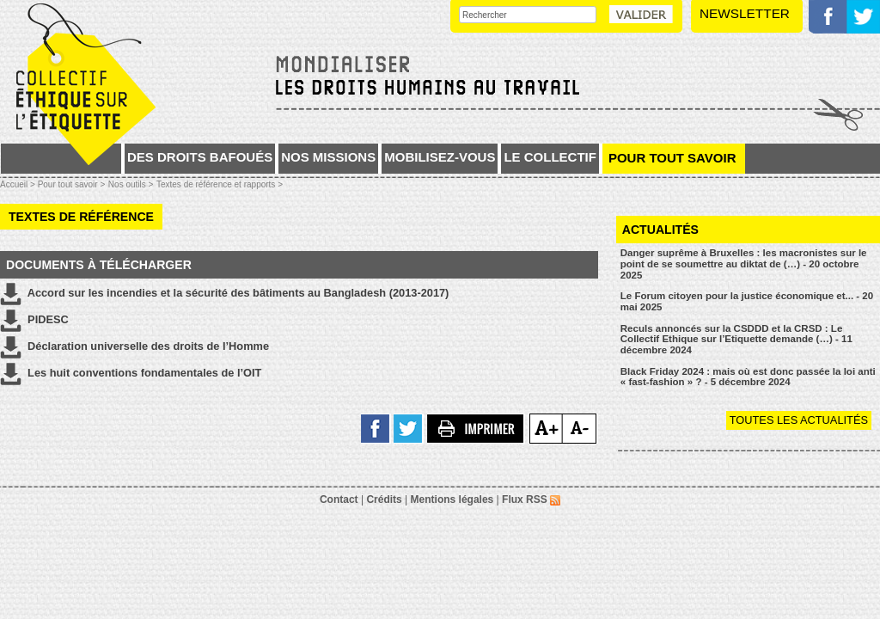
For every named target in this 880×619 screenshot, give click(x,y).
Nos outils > (131, 184)
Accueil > (19, 184)
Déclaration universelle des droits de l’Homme (134, 347)
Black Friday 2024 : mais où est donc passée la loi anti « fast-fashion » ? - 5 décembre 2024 (748, 377)
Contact (339, 499)
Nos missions (328, 157)
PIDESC (34, 321)
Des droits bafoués (199, 157)
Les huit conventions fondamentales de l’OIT (130, 374)
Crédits (383, 499)
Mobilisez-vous (439, 157)
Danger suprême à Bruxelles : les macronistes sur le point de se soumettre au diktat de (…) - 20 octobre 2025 (743, 263)
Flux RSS (531, 499)
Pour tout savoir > (72, 184)
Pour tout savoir (672, 157)
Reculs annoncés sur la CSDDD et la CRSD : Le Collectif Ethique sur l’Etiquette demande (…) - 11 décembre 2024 (736, 339)
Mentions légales (452, 499)
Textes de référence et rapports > (219, 184)
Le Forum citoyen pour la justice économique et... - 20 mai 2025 (746, 301)
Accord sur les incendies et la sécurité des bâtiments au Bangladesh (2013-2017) (224, 294)
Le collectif (550, 157)
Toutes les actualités (799, 420)
